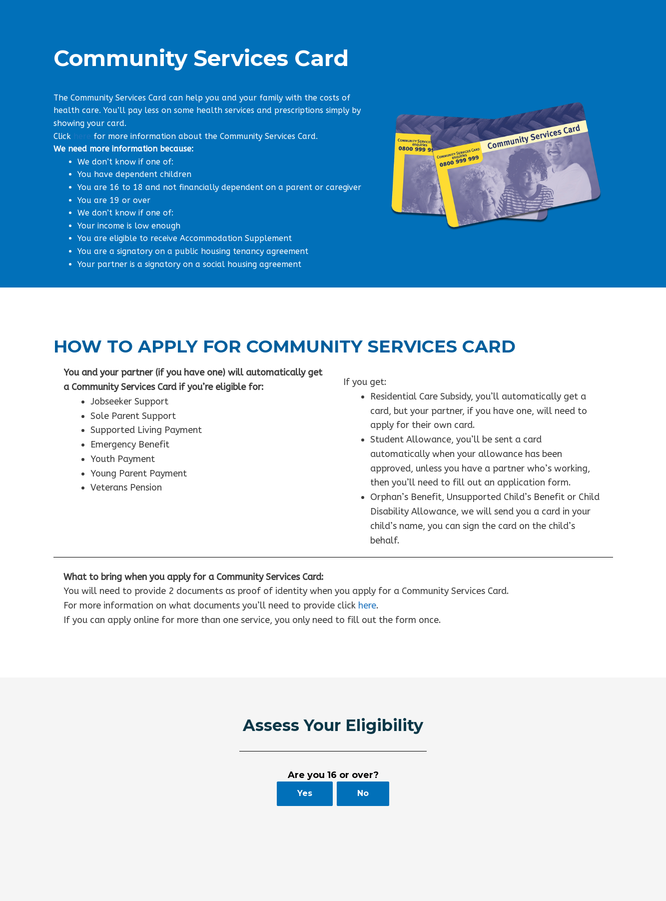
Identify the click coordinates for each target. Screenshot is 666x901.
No (363, 793)
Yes (304, 793)
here (82, 136)
